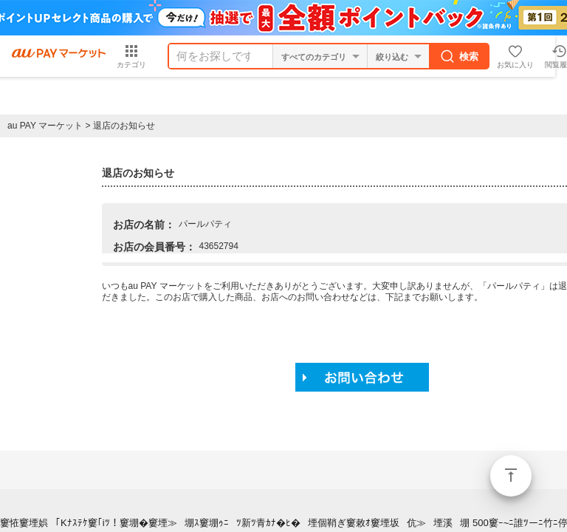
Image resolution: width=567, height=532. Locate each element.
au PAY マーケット (45, 125)
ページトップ (511, 476)
